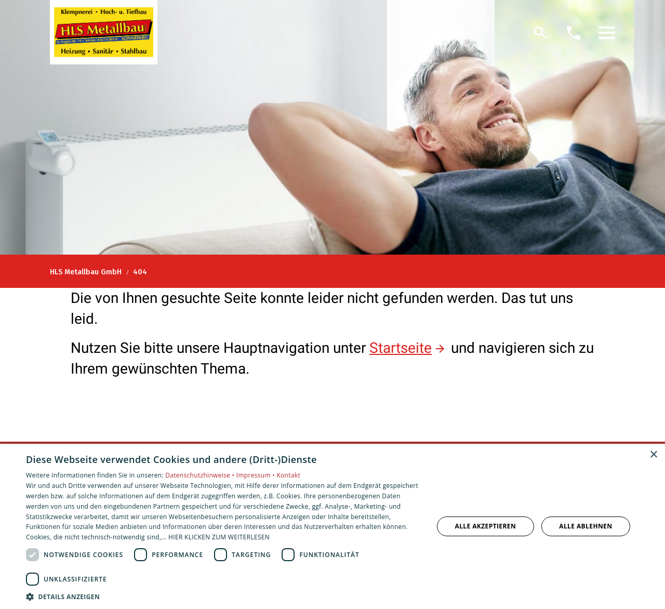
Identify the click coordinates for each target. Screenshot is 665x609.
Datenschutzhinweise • (200, 475)
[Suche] (540, 32)
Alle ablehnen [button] (585, 526)
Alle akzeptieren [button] (485, 526)
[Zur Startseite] (103, 32)
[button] (606, 33)
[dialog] (332, 526)
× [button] (653, 455)
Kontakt (288, 475)
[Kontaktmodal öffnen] (573, 32)
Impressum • (256, 475)
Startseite (400, 347)
